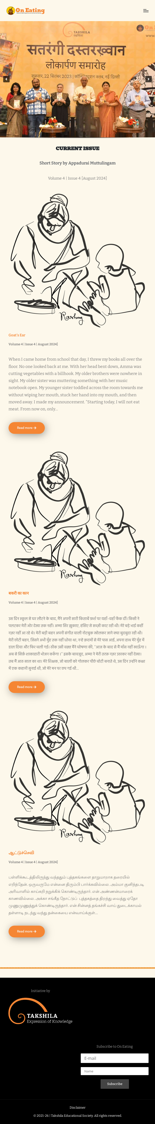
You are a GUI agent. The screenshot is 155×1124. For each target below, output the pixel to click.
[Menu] (146, 10)
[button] (6, 79)
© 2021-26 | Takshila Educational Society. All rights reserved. (77, 1116)
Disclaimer (78, 1107)
